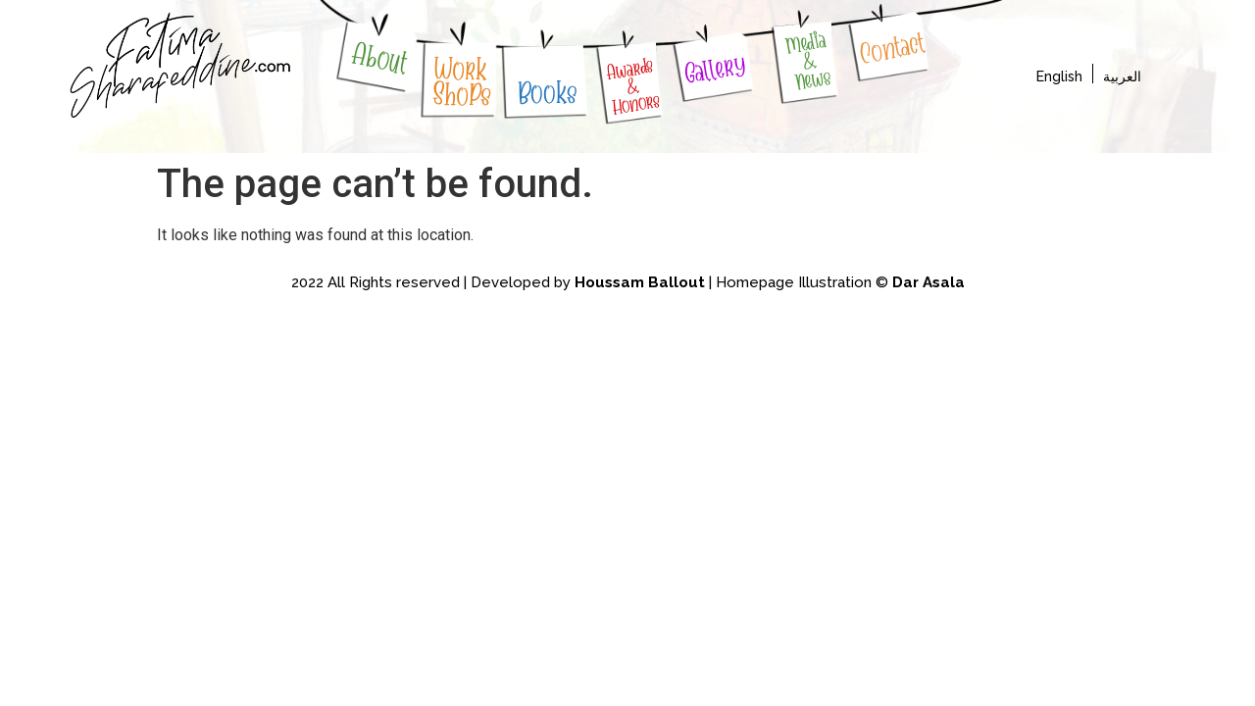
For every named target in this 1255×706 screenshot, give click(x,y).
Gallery (714, 69)
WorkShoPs (463, 81)
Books (547, 93)
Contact (892, 48)
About (380, 58)
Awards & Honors (633, 86)
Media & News (808, 60)
